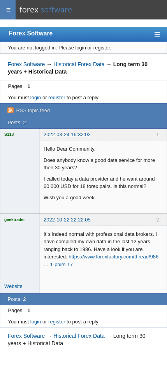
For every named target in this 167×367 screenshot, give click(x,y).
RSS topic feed (33, 110)
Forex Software (31, 33)
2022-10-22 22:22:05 (67, 220)
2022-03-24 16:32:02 (67, 134)
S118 (9, 134)
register (56, 97)
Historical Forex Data (78, 64)
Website (13, 286)
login (35, 97)
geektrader (14, 220)
